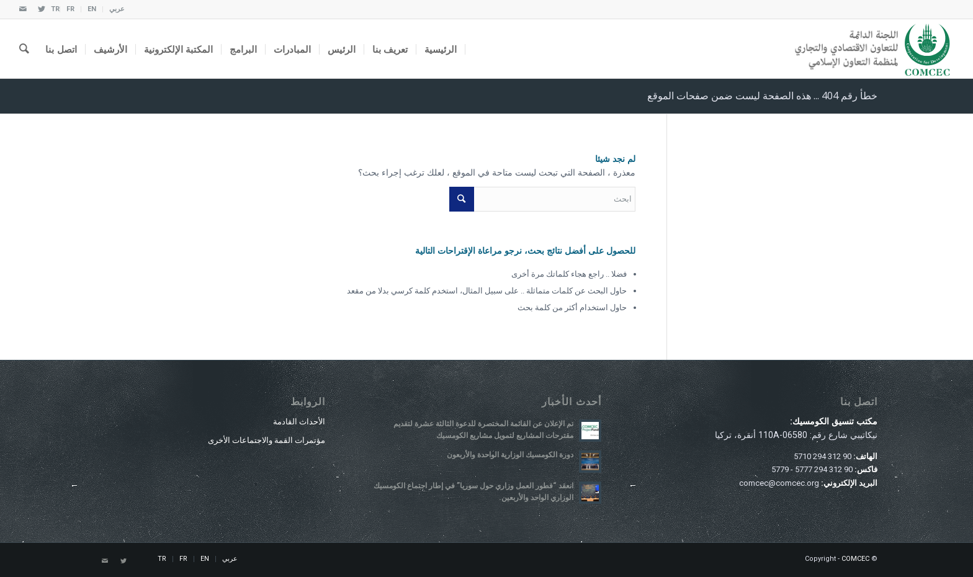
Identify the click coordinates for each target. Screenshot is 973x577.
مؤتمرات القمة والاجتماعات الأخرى (266, 440)
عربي (117, 9)
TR (55, 9)
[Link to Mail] (23, 9)
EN (91, 9)
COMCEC (855, 559)
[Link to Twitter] (41, 9)
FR (70, 9)
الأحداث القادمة (299, 421)
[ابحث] (24, 48)
